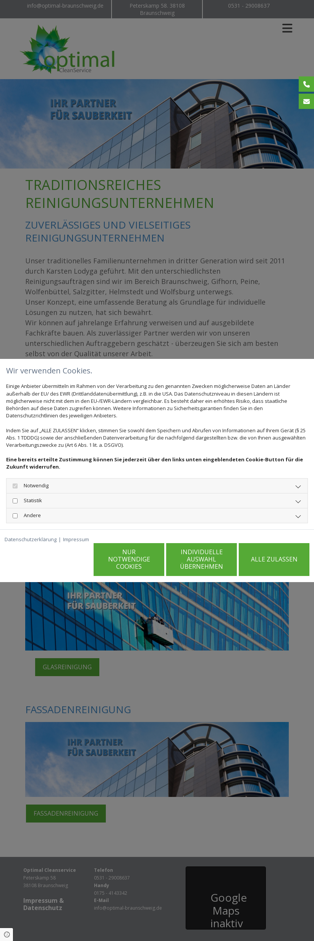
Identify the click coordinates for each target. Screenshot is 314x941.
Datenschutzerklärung (31, 539)
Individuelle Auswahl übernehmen (201, 559)
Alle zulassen (274, 559)
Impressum (76, 539)
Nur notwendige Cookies (129, 559)
